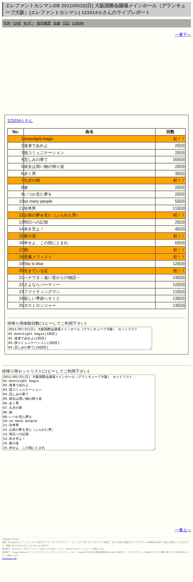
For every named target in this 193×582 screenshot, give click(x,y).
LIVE (17, 23)
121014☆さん (20, 121)
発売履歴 (44, 23)
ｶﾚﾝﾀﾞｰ (29, 23)
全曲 (56, 23)
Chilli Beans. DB (9, 578)
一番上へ (183, 550)
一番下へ (183, 34)
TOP (7, 23)
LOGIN (78, 23)
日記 (66, 23)
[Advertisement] (96, 77)
